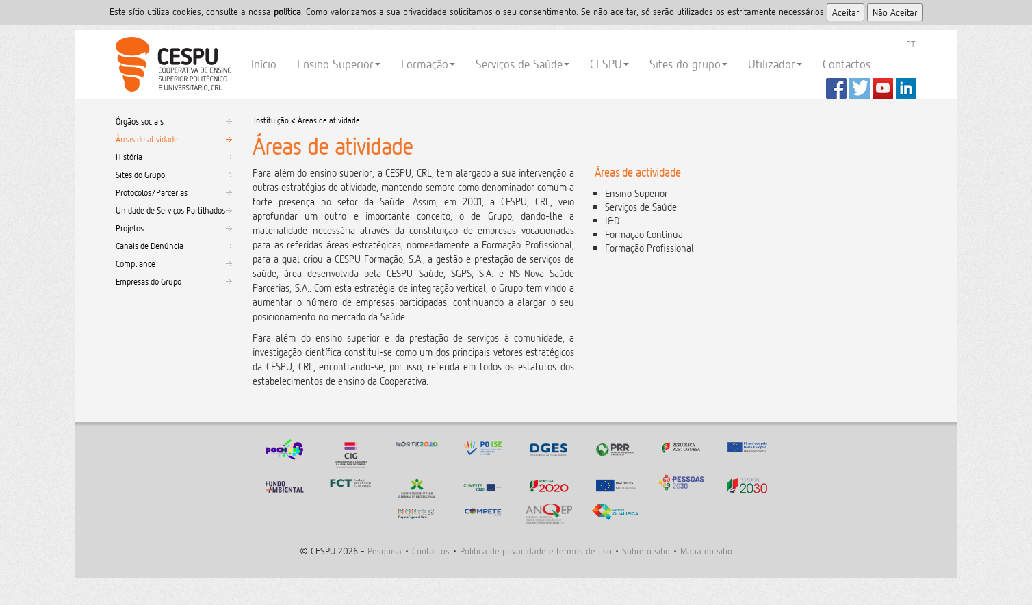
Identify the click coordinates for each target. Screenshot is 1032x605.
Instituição (271, 120)
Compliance (135, 263)
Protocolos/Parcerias (152, 192)
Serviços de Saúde (522, 64)
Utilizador (775, 64)
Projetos (130, 227)
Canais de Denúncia (149, 245)
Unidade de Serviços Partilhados (170, 210)
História (129, 156)
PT (910, 43)
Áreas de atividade (147, 138)
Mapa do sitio (706, 550)
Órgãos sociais (140, 121)
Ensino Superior (338, 64)
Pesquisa (384, 550)
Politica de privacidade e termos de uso (536, 550)
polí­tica (287, 11)
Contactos (846, 64)
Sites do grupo (688, 64)
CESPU (171, 64)
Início (263, 64)
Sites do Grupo (140, 174)
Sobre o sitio (646, 550)
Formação (428, 64)
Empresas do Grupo (148, 281)
